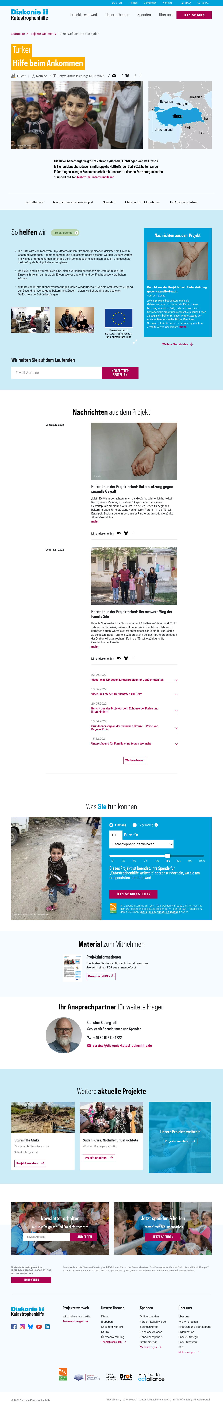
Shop (186, 3)
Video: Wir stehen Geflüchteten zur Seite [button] (116, 694)
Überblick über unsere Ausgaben (160, 912)
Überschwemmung (112, 1337)
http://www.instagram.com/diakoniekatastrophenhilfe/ (22, 1326)
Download (101, 976)
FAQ (180, 1347)
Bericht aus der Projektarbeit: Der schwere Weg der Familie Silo (131, 614)
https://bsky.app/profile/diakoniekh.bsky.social (30, 1326)
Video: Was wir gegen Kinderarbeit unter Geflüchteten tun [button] (127, 679)
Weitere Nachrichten (175, 344)
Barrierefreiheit (181, 1399)
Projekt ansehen (30, 1163)
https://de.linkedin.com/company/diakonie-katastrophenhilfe (47, 1326)
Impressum (113, 1399)
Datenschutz (129, 1399)
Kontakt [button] (167, 2)
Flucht (18, 75)
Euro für (131, 835)
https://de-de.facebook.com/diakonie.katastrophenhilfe (14, 1326)
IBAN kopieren (31, 1280)
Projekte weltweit (83, 15)
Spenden (144, 15)
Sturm (105, 1332)
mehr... (184, 327)
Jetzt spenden (162, 1237)
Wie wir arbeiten (188, 1321)
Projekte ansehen (180, 1141)
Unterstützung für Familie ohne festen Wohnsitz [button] (121, 743)
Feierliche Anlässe (151, 1332)
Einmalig (120, 825)
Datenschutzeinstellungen (154, 1399)
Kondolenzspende (151, 1337)
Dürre (104, 1316)
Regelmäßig (146, 825)
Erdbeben (107, 1321)
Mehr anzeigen (148, 1347)
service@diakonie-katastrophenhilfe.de (122, 1045)
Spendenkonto (149, 1326)
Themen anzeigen (111, 1341)
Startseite (18, 34)
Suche (203, 3)
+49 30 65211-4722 (107, 1038)
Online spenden (149, 1316)
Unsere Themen (117, 15)
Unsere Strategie (188, 1337)
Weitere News (134, 760)
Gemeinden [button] (150, 2)
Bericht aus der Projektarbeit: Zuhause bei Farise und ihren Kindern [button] (124, 710)
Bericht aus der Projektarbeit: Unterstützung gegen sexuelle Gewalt (132, 489)
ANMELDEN (84, 1237)
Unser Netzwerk (187, 1342)
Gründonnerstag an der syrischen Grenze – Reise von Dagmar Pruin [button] (124, 728)
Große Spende (148, 1342)
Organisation (186, 1332)
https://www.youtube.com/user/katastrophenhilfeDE (39, 1326)
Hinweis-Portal (201, 1399)
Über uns (165, 15)
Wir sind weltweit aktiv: (77, 1316)
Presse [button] (133, 2)
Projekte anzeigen (73, 1321)
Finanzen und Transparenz (194, 1326)
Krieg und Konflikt (112, 1326)
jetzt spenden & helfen (133, 894)
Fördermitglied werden (153, 1321)
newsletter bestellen (120, 373)
